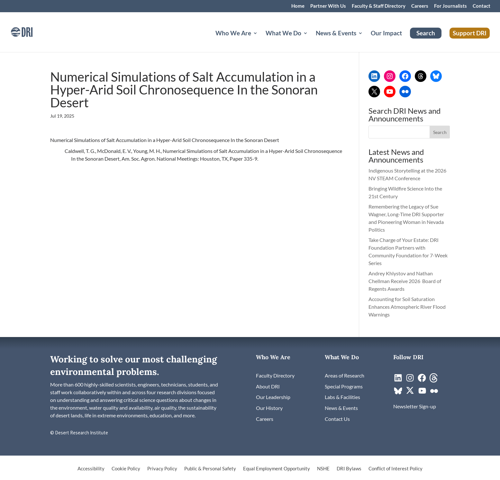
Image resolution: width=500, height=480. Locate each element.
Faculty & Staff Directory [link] (378, 6)
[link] (30, 31)
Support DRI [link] (469, 33)
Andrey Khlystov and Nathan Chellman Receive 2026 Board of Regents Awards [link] (404, 281)
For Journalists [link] (450, 6)
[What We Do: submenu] (310, 40)
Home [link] (298, 6)
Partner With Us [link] (328, 6)
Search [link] (425, 33)
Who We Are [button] (233, 34)
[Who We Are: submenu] (260, 40)
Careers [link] (419, 6)
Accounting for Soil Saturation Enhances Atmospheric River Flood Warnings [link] (407, 306)
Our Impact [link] (386, 34)
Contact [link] (481, 6)
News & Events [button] (336, 34)
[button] (440, 132)
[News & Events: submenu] (365, 40)
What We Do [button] (283, 34)
